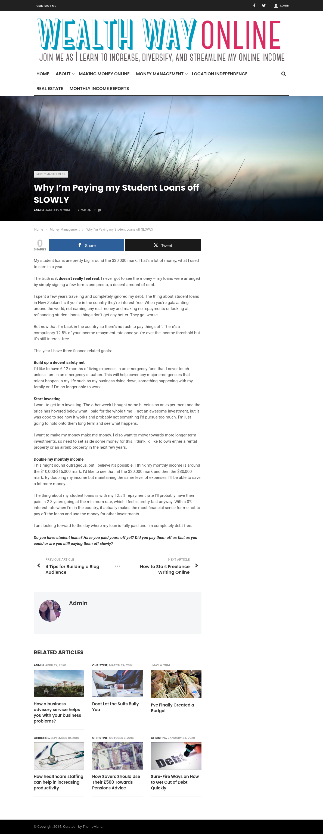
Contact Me (46, 6)
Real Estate (49, 88)
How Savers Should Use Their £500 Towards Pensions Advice (116, 782)
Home (42, 74)
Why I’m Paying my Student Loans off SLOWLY (119, 229)
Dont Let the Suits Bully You (115, 706)
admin (39, 210)
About (64, 74)
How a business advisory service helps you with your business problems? (57, 712)
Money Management (161, 74)
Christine (100, 665)
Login (284, 5)
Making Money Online (104, 74)
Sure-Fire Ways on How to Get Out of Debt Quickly (175, 782)
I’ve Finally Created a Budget (172, 708)
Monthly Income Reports (99, 88)
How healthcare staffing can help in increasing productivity (58, 782)
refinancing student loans (57, 314)
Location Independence (219, 74)
